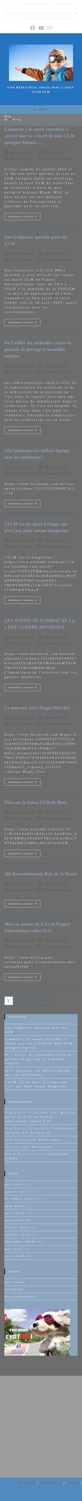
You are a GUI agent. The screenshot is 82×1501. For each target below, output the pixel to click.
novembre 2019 (18, 1198)
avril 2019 (14, 1213)
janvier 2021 (16, 1191)
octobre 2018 (17, 1234)
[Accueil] (6, 119)
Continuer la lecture (24, 217)
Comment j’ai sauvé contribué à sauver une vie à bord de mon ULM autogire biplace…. (39, 136)
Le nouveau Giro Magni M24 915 (37, 707)
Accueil (26, 1482)
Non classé (21, 158)
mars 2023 (14, 1184)
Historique (49, 1139)
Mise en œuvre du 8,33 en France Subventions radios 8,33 (40, 1117)
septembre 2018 (19, 1241)
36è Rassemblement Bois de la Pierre (40, 873)
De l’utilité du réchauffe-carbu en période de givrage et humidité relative (37, 349)
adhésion (51, 1482)
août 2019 (14, 1206)
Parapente (13, 1289)
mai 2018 (13, 1249)
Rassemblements (20, 1296)
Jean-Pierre (22, 152)
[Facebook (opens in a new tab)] (33, 28)
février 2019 (16, 1227)
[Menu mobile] (40, 109)
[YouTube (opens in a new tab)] (41, 28)
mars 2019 (14, 1220)
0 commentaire (58, 158)
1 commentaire (58, 947)
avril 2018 (14, 1256)
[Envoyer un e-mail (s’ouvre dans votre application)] (49, 28)
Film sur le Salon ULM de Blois (35, 802)
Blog (17, 119)
